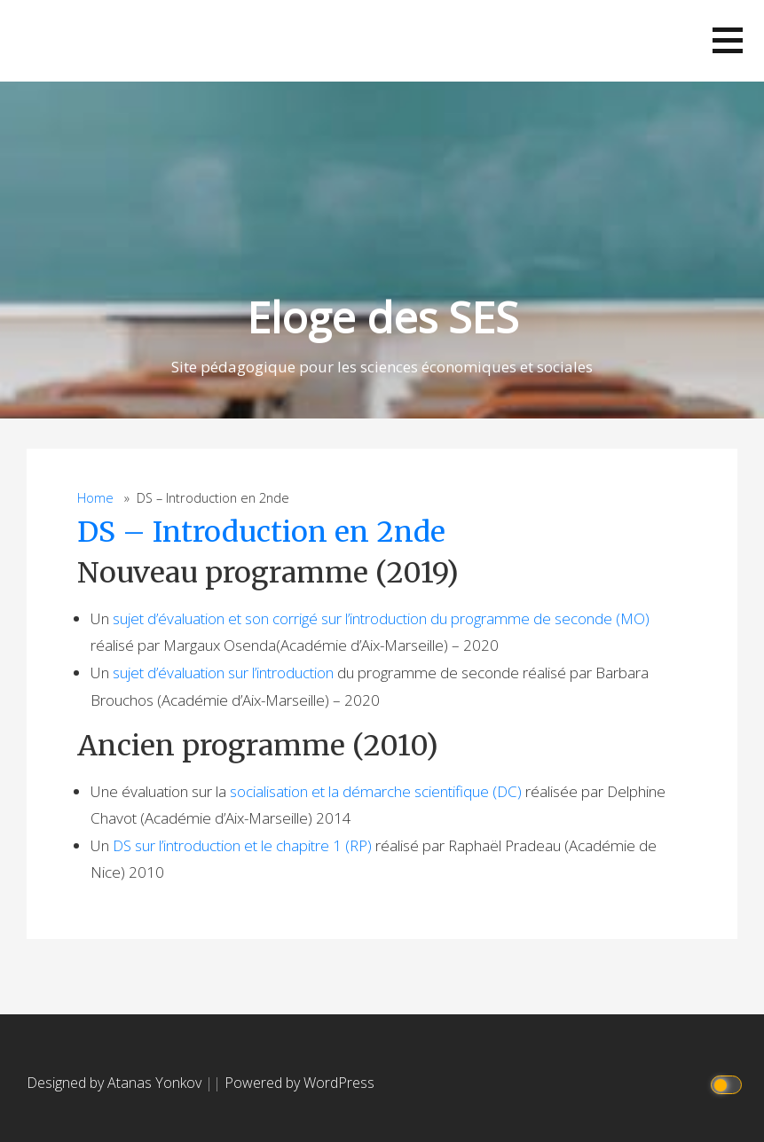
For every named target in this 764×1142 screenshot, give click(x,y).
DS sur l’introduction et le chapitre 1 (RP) (242, 845)
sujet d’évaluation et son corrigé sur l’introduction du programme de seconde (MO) (381, 618)
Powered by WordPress (299, 1082)
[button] (727, 40)
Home (95, 497)
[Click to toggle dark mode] (729, 1083)
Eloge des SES (382, 317)
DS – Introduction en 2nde (261, 532)
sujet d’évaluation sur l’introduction (223, 672)
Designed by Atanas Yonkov (116, 1082)
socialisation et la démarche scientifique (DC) (376, 791)
